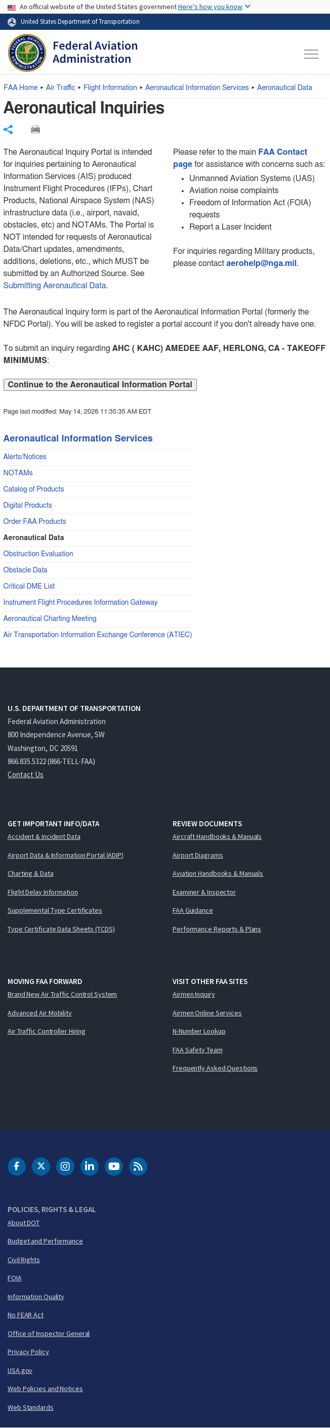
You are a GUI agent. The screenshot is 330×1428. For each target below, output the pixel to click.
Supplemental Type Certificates (55, 910)
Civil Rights (24, 1259)
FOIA (15, 1277)
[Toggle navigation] (312, 54)
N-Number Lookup (199, 1031)
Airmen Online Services (207, 1012)
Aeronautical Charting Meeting (50, 618)
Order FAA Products (35, 521)
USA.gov (20, 1370)
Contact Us (26, 774)
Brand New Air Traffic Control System (62, 994)
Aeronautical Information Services (197, 88)
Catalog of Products (34, 489)
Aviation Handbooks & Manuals (218, 873)
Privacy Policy (28, 1351)
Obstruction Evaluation (38, 554)
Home (21, 88)
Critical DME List (29, 586)
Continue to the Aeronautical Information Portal (100, 385)
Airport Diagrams (198, 855)
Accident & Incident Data (44, 836)
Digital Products (28, 505)
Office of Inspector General (49, 1333)
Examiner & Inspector (204, 892)
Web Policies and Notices (45, 1388)
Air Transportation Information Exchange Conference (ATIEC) (98, 635)
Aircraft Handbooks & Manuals (217, 836)
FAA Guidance (193, 910)
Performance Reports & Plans (217, 928)
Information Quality (36, 1296)
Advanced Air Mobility (40, 1012)
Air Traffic (60, 88)
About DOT (23, 1222)
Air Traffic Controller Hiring (47, 1031)
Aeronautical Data (284, 88)
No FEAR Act (26, 1314)
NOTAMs (18, 473)
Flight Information (110, 88)
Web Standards (31, 1407)
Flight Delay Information (43, 892)
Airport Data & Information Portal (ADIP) (65, 855)
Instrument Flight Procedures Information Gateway (81, 602)
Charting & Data (31, 873)
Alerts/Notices (25, 457)
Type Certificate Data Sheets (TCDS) (61, 928)
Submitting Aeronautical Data (55, 286)
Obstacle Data (26, 570)
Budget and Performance (45, 1240)
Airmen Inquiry (194, 994)
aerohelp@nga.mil (261, 263)
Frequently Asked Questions (215, 1068)
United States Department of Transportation (80, 21)
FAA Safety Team (198, 1049)
